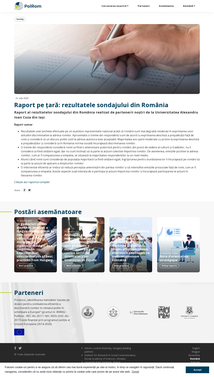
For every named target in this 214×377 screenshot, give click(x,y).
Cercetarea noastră (113, 6)
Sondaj (20, 19)
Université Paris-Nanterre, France (102, 362)
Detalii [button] (135, 371)
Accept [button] (197, 369)
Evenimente (166, 6)
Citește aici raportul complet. (32, 182)
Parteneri (144, 6)
